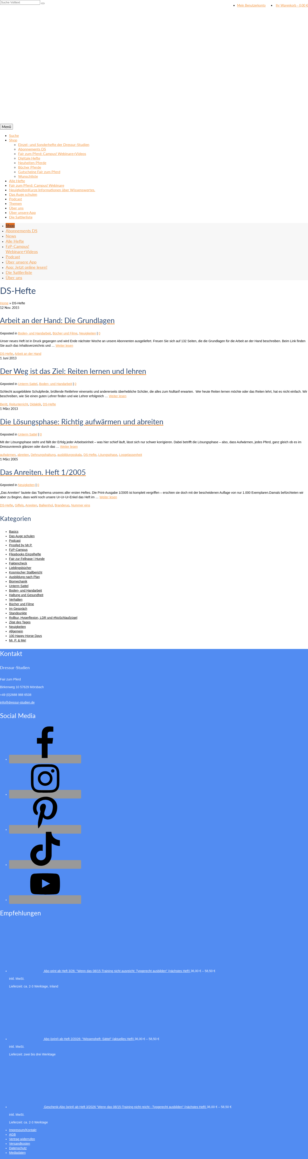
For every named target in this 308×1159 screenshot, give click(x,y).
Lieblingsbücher (20, 568)
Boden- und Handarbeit (34, 333)
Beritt (3, 404)
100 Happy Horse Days (25, 636)
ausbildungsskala (69, 455)
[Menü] (6, 127)
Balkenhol (46, 505)
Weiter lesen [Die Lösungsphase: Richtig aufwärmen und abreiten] (69, 446)
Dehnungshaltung (43, 455)
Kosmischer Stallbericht (25, 572)
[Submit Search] (43, 3)
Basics (13, 531)
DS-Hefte (6, 354)
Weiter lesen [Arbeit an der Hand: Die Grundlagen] (64, 345)
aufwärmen (8, 455)
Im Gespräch (18, 608)
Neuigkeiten (87, 333)
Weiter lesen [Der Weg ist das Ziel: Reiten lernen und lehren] (117, 396)
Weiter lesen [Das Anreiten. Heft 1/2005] (108, 497)
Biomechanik (18, 581)
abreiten (23, 455)
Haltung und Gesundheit (26, 595)
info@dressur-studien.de (17, 702)
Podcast (15, 540)
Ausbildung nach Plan (24, 577)
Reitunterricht (18, 404)
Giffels (19, 505)
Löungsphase (107, 455)
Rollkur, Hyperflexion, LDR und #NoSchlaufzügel (43, 617)
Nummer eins (80, 505)
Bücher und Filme (65, 333)
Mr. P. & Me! (17, 640)
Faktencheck (18, 563)
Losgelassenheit (130, 455)
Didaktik (35, 404)
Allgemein (16, 631)
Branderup (62, 505)
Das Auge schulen (22, 536)
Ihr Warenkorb (291, 5)
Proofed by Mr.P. (20, 545)
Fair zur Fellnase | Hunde (27, 559)
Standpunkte (18, 613)
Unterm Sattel (27, 384)
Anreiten (31, 505)
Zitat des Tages (20, 622)
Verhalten (15, 599)
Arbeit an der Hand (28, 354)
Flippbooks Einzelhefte (25, 554)
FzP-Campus (18, 550)
